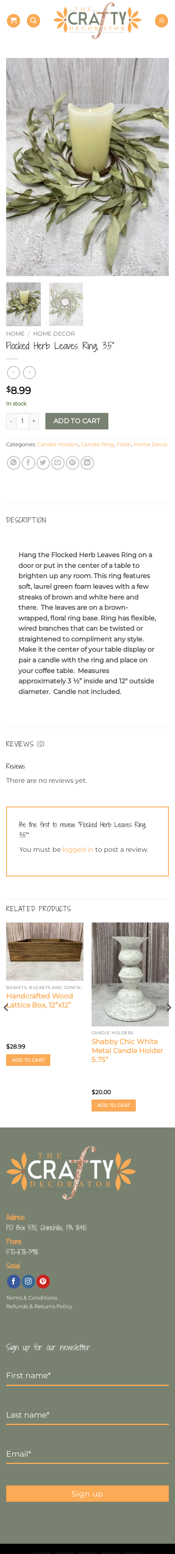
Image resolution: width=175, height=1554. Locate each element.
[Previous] (6, 1024)
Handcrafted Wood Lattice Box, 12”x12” (39, 1000)
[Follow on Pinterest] (43, 1282)
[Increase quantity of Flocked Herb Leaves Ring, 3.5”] (34, 421)
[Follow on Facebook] (13, 1282)
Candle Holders (58, 444)
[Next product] (13, 372)
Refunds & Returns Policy (39, 1306)
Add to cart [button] (28, 1060)
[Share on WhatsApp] (13, 463)
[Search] (33, 21)
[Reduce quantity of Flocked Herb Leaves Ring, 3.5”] (11, 421)
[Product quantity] (22, 421)
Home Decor (54, 333)
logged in (78, 849)
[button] (13, 21)
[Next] (168, 1024)
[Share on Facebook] (28, 463)
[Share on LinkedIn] (87, 463)
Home (15, 333)
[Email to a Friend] (58, 463)
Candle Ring (97, 444)
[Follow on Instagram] (28, 1282)
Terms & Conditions (31, 1298)
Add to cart (77, 421)
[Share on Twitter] (43, 463)
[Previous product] (29, 372)
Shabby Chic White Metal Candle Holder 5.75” (127, 1051)
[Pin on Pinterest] (72, 463)
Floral (124, 444)
